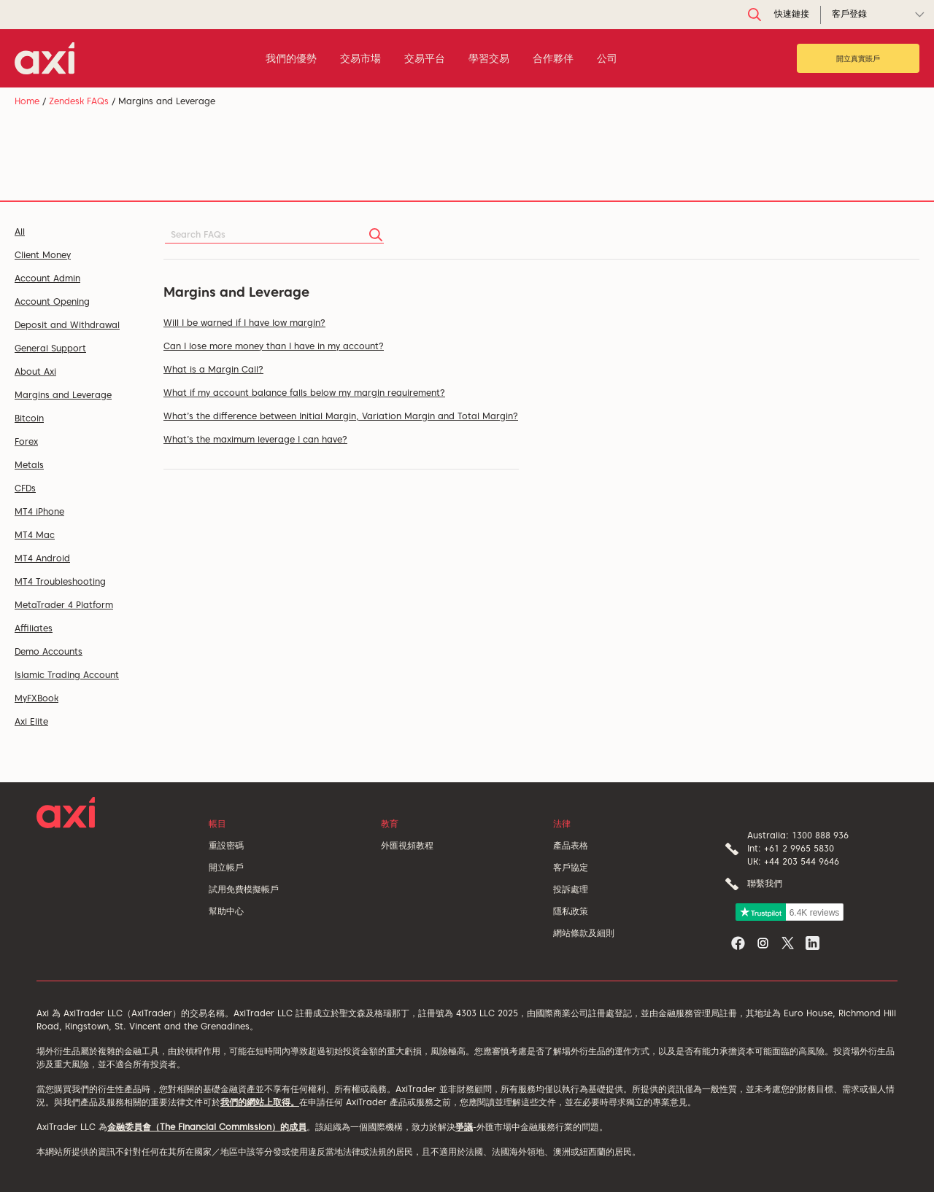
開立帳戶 (226, 867)
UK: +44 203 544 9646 (793, 861)
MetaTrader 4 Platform (64, 604)
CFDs (25, 488)
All (20, 231)
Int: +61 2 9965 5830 (790, 848)
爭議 (464, 1126)
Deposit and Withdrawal (67, 324)
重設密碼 (226, 845)
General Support (50, 348)
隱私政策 (570, 910)
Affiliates (34, 628)
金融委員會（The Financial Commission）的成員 (206, 1126)
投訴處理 (570, 889)
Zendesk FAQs (79, 101)
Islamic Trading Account (67, 674)
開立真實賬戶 (858, 58)
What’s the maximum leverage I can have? (255, 439)
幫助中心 (226, 910)
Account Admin (47, 278)
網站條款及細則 (583, 932)
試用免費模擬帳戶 (244, 889)
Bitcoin (29, 418)
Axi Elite (31, 721)
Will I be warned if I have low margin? (244, 322)
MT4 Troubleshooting (60, 581)
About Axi (35, 371)
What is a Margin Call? (213, 369)
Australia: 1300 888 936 (798, 835)
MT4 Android (42, 558)
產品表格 (570, 845)
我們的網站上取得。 (259, 1101)
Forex (26, 441)
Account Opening (52, 301)
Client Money (43, 254)
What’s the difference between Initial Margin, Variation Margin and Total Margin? (340, 415)
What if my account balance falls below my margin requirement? (304, 392)
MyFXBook (36, 698)
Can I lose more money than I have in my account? (273, 345)
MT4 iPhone (39, 511)
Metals (29, 464)
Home (27, 101)
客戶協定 (570, 867)
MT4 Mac (35, 534)
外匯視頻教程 (407, 845)
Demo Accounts (48, 651)
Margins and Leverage (63, 394)
